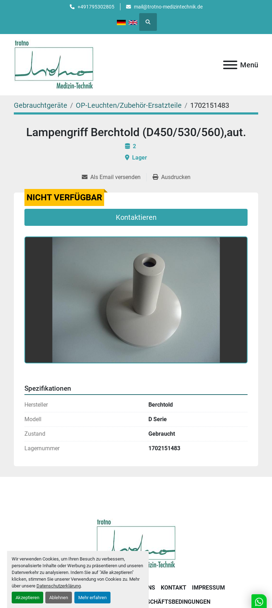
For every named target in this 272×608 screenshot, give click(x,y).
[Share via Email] (114, 177)
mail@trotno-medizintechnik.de (168, 7)
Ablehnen (58, 597)
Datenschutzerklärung (58, 586)
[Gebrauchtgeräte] (40, 105)
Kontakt (173, 587)
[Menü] (230, 65)
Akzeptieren (27, 597)
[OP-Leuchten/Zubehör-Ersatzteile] (129, 105)
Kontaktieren (136, 217)
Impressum (208, 587)
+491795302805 (96, 7)
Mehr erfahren (92, 597)
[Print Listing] (171, 177)
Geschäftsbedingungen (175, 601)
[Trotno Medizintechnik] (136, 543)
